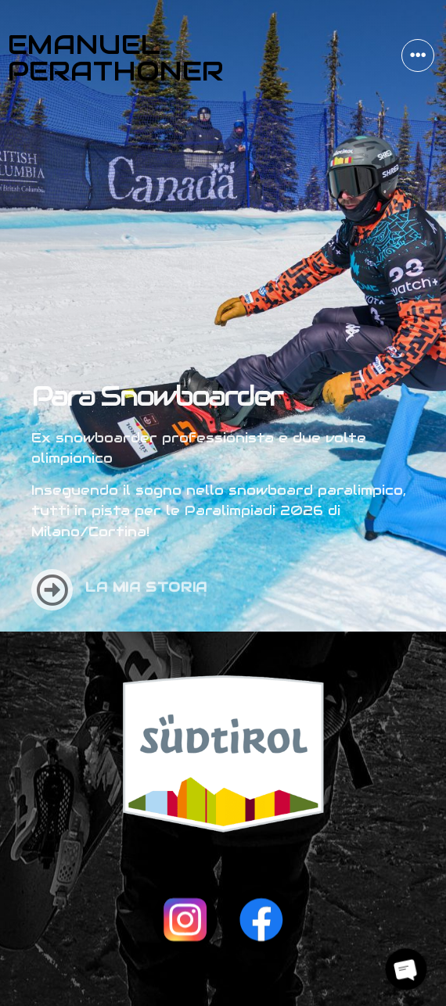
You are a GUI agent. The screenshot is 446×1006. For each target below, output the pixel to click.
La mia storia (146, 581)
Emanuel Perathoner (116, 57)
